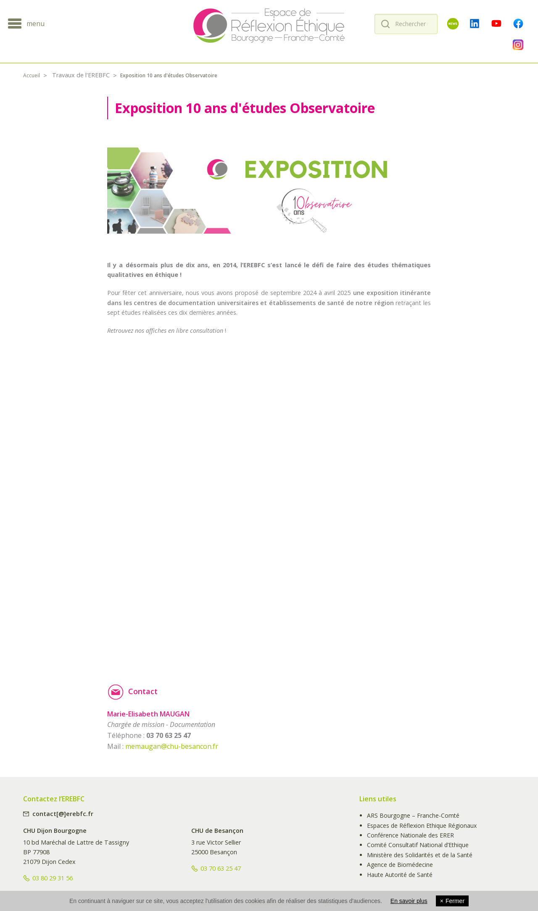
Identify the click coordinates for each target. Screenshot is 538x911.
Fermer (452, 901)
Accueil (31, 75)
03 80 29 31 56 (52, 878)
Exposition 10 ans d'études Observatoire (168, 75)
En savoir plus (408, 901)
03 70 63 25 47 (220, 868)
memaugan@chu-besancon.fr (171, 746)
